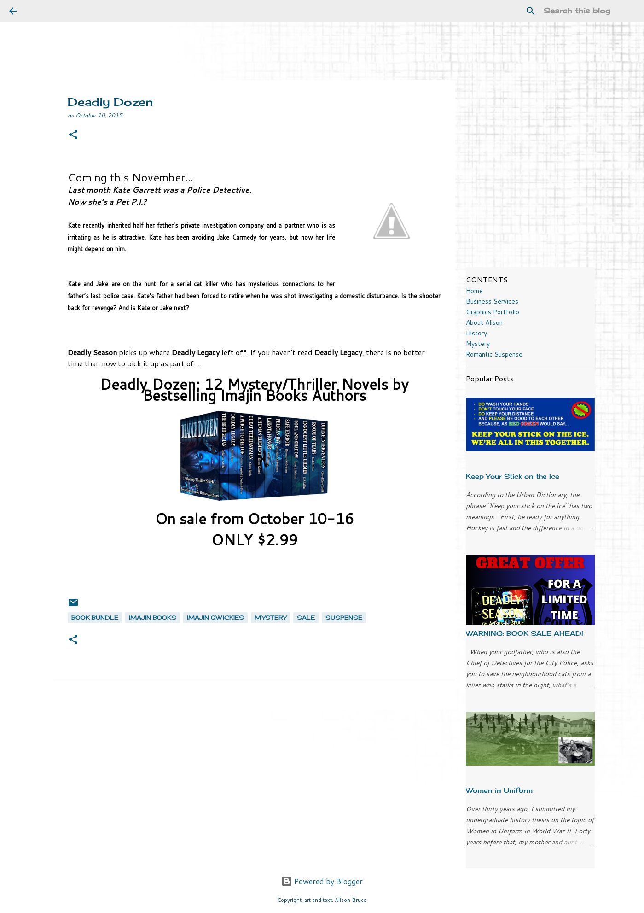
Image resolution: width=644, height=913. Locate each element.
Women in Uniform (499, 790)
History (476, 333)
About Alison (484, 322)
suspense (343, 617)
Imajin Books (152, 617)
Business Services (492, 301)
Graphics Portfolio (492, 311)
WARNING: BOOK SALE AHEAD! (524, 633)
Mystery (478, 343)
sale (306, 617)
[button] (73, 135)
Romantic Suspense (494, 354)
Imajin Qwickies (215, 617)
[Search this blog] (588, 11)
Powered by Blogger (322, 881)
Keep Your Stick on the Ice (512, 476)
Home (474, 290)
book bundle (94, 617)
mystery (270, 617)
